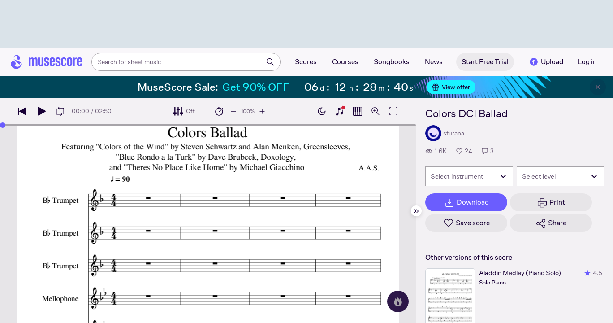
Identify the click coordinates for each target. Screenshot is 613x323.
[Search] (270, 61)
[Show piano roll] (358, 111)
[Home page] (46, 62)
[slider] (2, 125)
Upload (545, 62)
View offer (451, 87)
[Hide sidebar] (416, 210)
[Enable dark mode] (322, 111)
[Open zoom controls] (375, 111)
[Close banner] (598, 87)
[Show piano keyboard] (340, 111)
